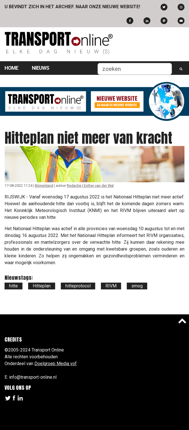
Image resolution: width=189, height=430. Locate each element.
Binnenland (44, 185)
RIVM (111, 286)
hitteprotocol (78, 286)
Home (11, 68)
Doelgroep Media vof (55, 363)
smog (137, 286)
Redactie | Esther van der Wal (90, 185)
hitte (13, 286)
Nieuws (40, 68)
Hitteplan (42, 286)
